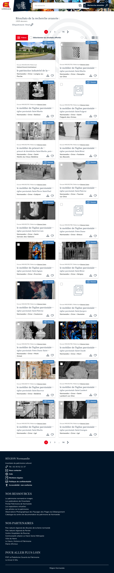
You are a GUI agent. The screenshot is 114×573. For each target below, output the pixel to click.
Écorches (38, 274)
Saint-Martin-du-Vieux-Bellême (28, 155)
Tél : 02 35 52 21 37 (15, 466)
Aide (9, 474)
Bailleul (37, 114)
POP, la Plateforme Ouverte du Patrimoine (22, 557)
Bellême (37, 394)
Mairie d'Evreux (11, 544)
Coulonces (38, 314)
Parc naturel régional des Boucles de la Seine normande (27, 528)
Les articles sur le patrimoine (17, 509)
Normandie (21, 74)
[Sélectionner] (18, 44)
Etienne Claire (84, 64)
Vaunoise (80, 314)
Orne (30, 74)
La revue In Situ (11, 560)
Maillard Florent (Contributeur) (26, 67)
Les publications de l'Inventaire (17, 501)
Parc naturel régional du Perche (18, 530)
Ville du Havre (11, 538)
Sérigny (80, 274)
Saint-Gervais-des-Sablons (28, 235)
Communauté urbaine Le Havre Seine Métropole (24, 536)
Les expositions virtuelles (15, 506)
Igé (35, 433)
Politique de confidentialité (18, 481)
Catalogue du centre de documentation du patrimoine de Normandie (32, 514)
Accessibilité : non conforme (18, 485)
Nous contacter (13, 470)
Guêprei (37, 194)
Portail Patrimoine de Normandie (18, 504)
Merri (79, 354)
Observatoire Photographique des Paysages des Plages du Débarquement (35, 512)
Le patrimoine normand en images (19, 498)
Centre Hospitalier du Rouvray (17, 533)
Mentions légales (14, 477)
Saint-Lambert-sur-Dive (71, 394)
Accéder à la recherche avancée (97, 5)
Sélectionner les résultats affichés (45, 37)
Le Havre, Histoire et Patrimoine (18, 541)
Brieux (79, 234)
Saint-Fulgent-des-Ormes (71, 115)
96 (63, 32)
